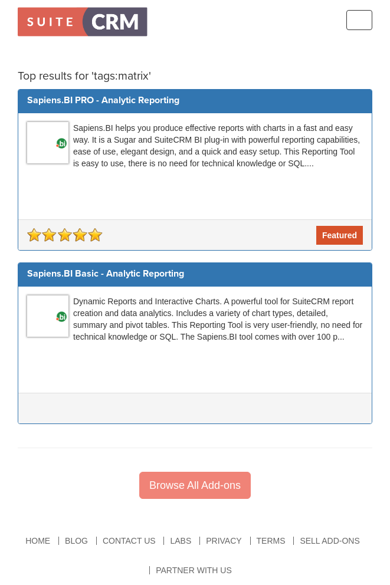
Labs (180, 540)
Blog (76, 540)
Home (37, 540)
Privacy (223, 540)
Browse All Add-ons (195, 485)
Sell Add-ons (329, 540)
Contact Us (129, 540)
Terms (271, 540)
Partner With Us (194, 570)
